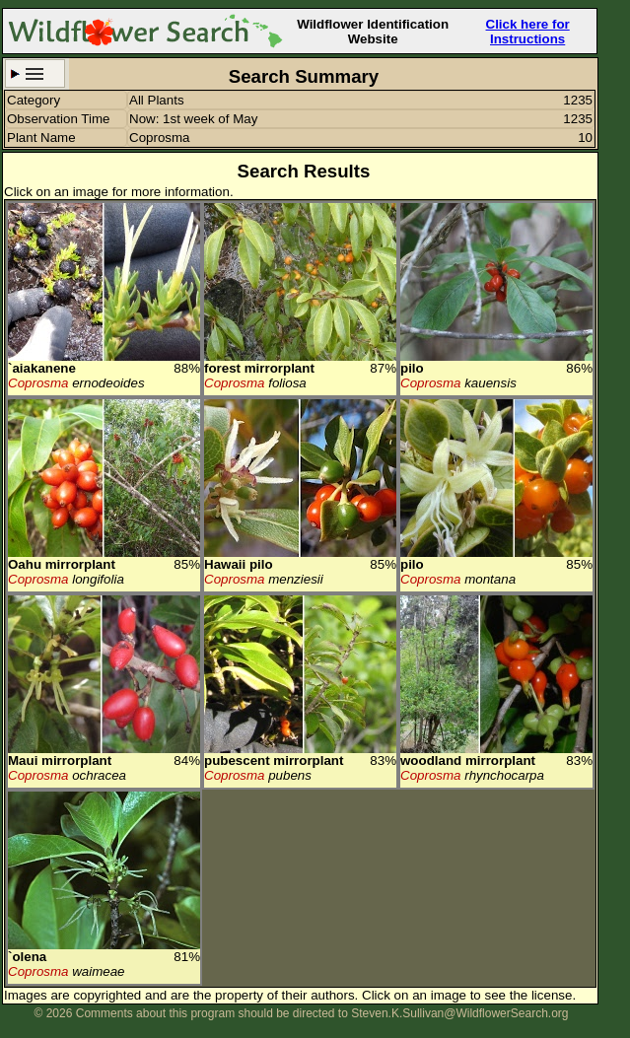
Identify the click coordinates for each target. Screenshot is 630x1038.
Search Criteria (35, 73)
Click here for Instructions (528, 31)
